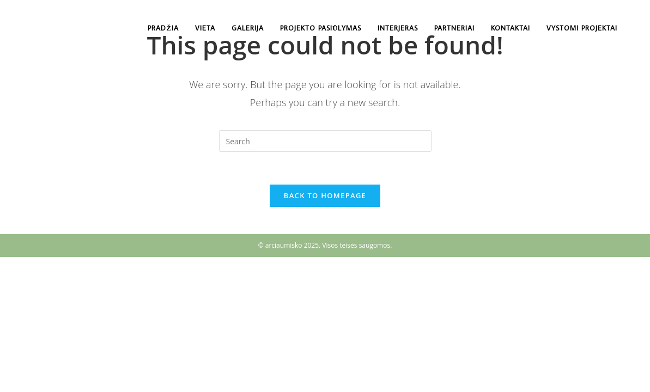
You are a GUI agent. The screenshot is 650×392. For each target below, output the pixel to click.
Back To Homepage (325, 195)
